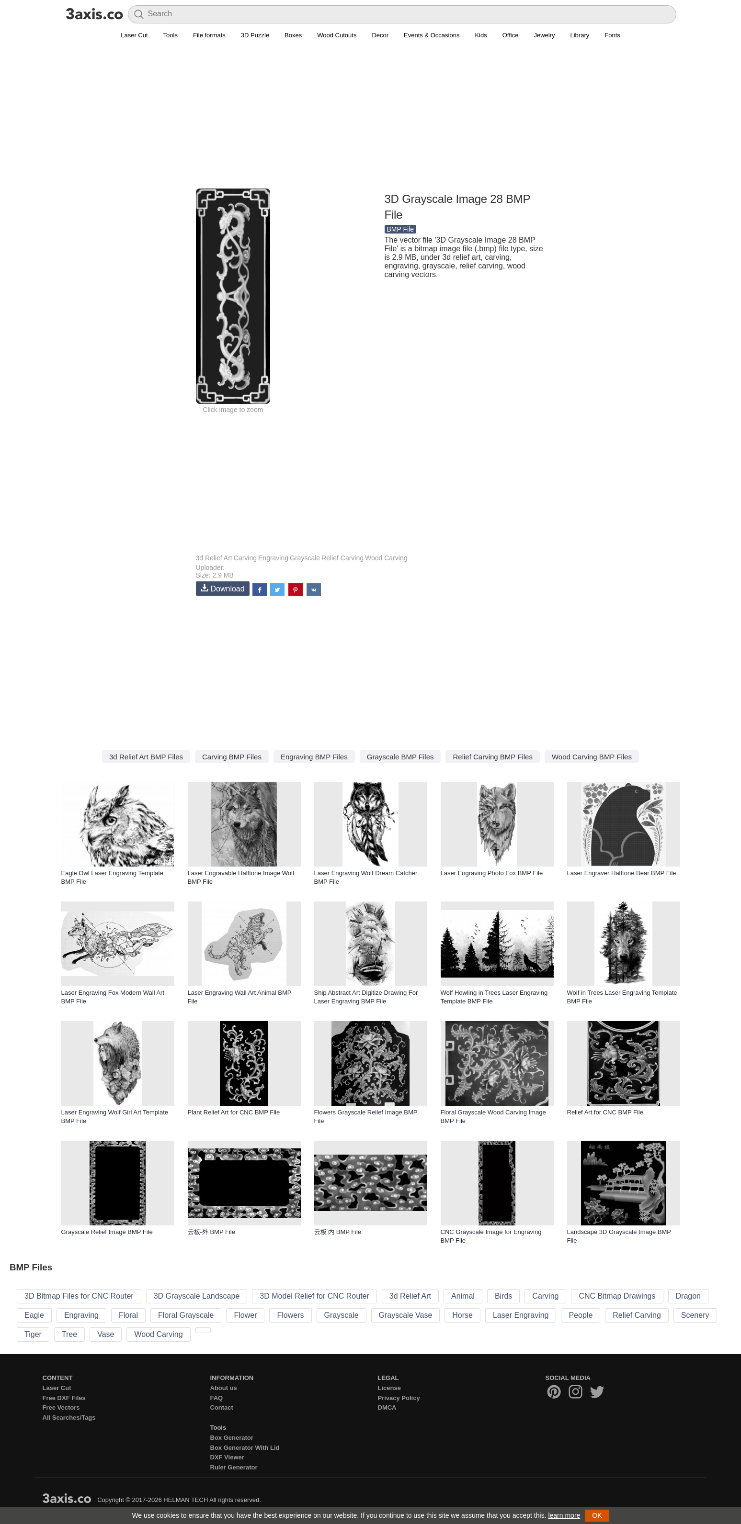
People (581, 1315)
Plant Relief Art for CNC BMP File (234, 1112)
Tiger (33, 1334)
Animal (463, 1296)
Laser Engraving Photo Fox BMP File (492, 873)
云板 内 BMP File (338, 1231)
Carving (245, 558)
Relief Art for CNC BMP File (605, 1112)
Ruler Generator (234, 1467)
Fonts (612, 35)
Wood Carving (386, 558)
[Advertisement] (371, 120)
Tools (170, 35)
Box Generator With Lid (245, 1447)
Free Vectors (61, 1407)
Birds (503, 1296)
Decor (380, 35)
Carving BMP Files (232, 757)
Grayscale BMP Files (400, 757)
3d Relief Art (214, 558)
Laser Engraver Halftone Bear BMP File (621, 873)
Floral (128, 1315)
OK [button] (597, 1515)
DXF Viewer (227, 1457)
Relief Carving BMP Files (492, 757)
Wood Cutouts (336, 35)
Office (510, 35)
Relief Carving (342, 558)
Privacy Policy (399, 1398)
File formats (209, 35)
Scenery (695, 1315)
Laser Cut (134, 35)
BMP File (400, 229)
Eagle (34, 1315)
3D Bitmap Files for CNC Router (79, 1296)
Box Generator (231, 1437)
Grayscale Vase (406, 1315)
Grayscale (305, 558)
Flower (245, 1315)
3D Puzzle (255, 35)
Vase (105, 1334)
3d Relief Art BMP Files (146, 757)
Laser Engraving (521, 1315)
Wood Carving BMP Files (592, 757)
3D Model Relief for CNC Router (314, 1296)
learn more (564, 1515)
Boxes (293, 35)
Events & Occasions (431, 35)
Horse (462, 1315)
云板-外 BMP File (211, 1231)
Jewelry (544, 35)
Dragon (688, 1296)
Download (223, 588)
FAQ (216, 1398)
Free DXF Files (64, 1398)
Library (580, 35)
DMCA (387, 1407)
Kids (481, 35)
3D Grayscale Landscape (197, 1296)
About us (223, 1387)
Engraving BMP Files (314, 757)
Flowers (290, 1315)
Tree (69, 1334)
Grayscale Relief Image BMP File (107, 1231)
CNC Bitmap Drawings (617, 1296)
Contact (221, 1407)
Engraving (273, 558)
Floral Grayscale (186, 1315)
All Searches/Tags (69, 1417)
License (389, 1387)
